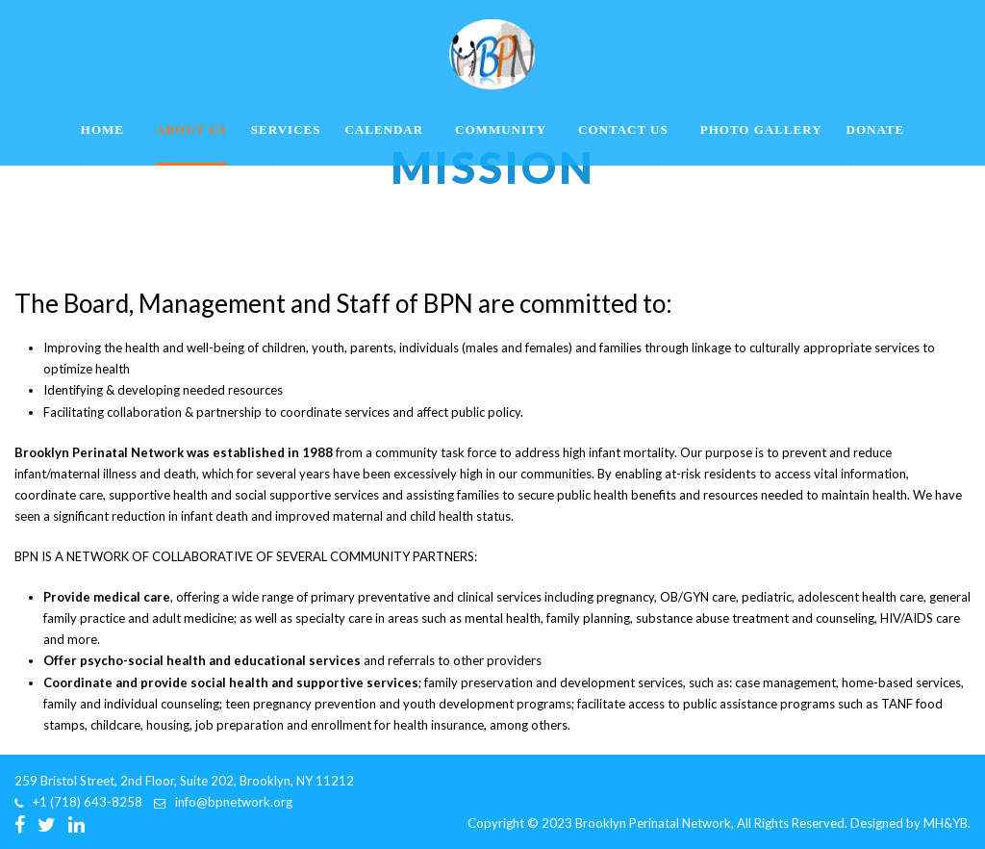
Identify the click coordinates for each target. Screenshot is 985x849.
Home (102, 129)
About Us (191, 129)
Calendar (383, 129)
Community (500, 129)
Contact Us (623, 129)
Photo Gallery (761, 129)
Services (286, 129)
